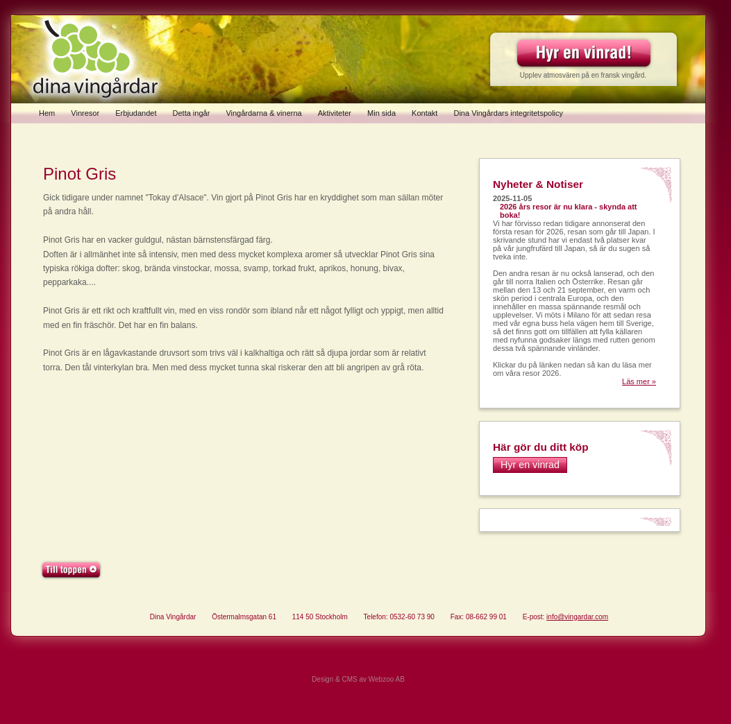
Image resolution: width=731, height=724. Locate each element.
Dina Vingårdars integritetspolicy (508, 113)
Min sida (381, 113)
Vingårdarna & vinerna (263, 113)
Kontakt (424, 113)
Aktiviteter (334, 113)
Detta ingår (191, 113)
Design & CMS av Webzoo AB (358, 679)
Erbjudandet (135, 113)
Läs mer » (639, 381)
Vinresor (85, 113)
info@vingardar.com (577, 617)
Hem (47, 113)
